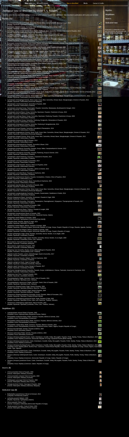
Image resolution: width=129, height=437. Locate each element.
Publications (57, 3)
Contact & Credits (98, 3)
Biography (28, 3)
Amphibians (110, 14)
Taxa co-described (72, 3)
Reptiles (109, 10)
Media (86, 3)
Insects (108, 18)
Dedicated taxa (111, 23)
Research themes (42, 3)
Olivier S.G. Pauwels (116, 33)
